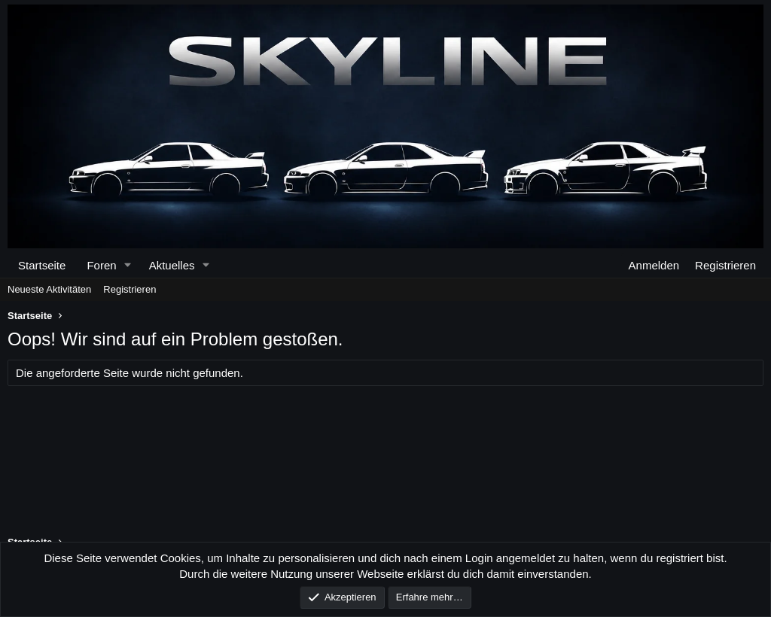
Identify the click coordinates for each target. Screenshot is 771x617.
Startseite (42, 265)
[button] (127, 265)
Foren (101, 265)
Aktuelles (172, 265)
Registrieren (129, 289)
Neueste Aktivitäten (49, 289)
